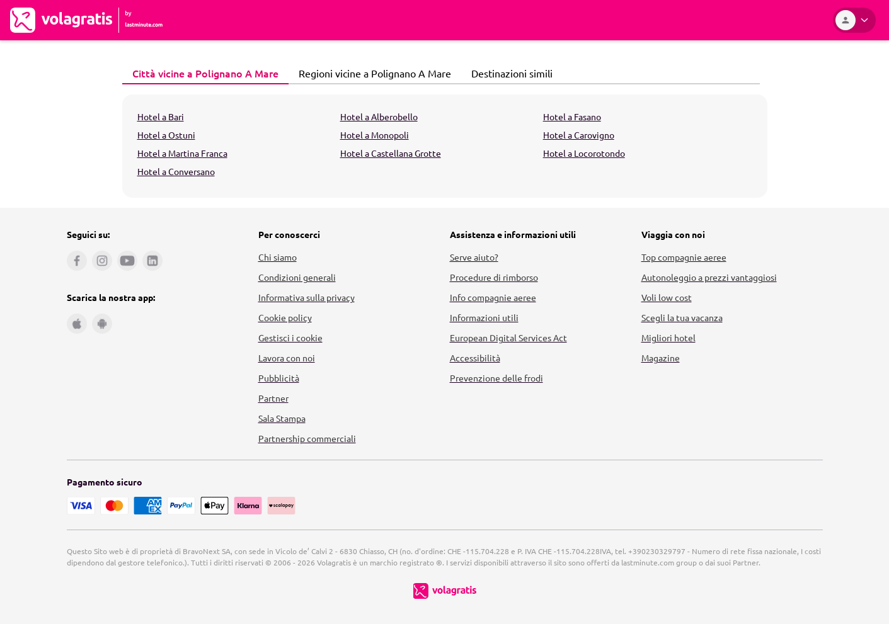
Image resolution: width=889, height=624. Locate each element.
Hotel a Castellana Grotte (390, 153)
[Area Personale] (854, 20)
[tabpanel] (444, 146)
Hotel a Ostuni (166, 134)
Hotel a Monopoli (374, 134)
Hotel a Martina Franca (182, 153)
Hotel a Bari (160, 116)
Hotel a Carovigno (578, 134)
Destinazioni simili (508, 73)
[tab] (205, 73)
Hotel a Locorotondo (584, 153)
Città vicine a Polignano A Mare (201, 73)
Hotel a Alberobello (379, 116)
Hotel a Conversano (176, 171)
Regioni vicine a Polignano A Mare (371, 73)
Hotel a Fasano (572, 116)
